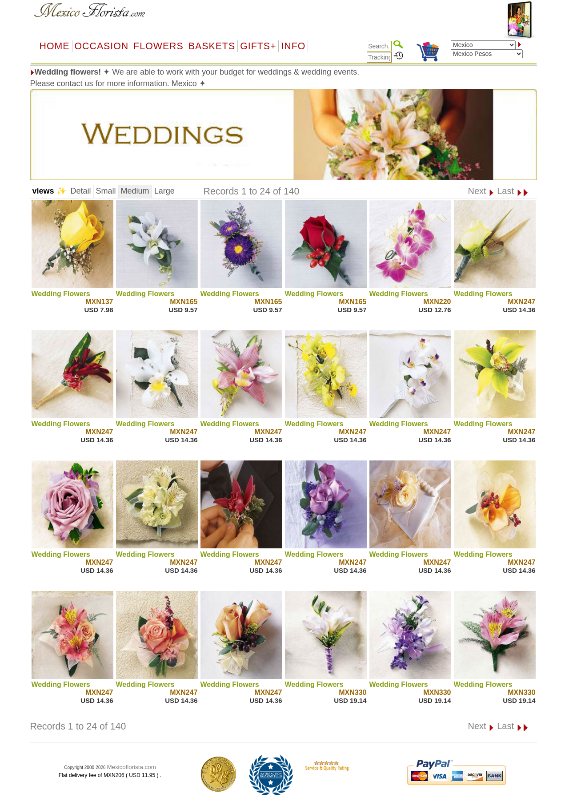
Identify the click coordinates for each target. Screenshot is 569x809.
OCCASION (102, 46)
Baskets (211, 46)
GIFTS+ (258, 46)
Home (55, 46)
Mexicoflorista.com (131, 767)
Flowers (158, 46)
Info (293, 46)
